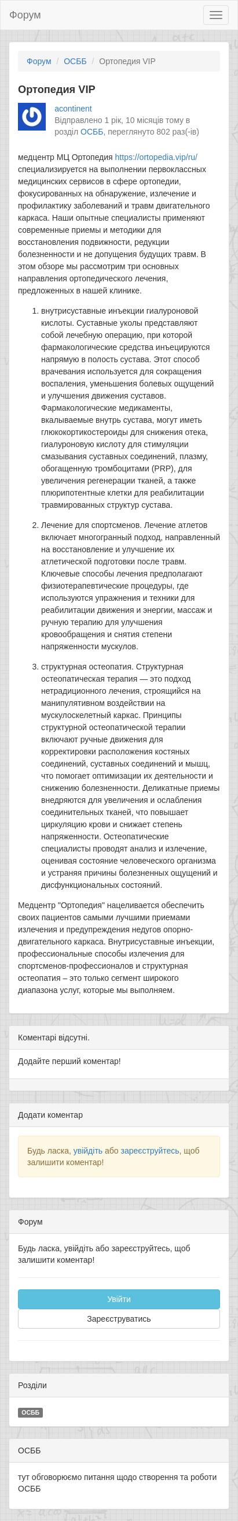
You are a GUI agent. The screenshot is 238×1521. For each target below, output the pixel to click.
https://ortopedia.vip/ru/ (156, 157)
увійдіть (88, 1150)
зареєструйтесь (149, 1150)
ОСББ (75, 61)
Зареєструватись (119, 1318)
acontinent (73, 108)
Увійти (119, 1299)
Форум (25, 15)
